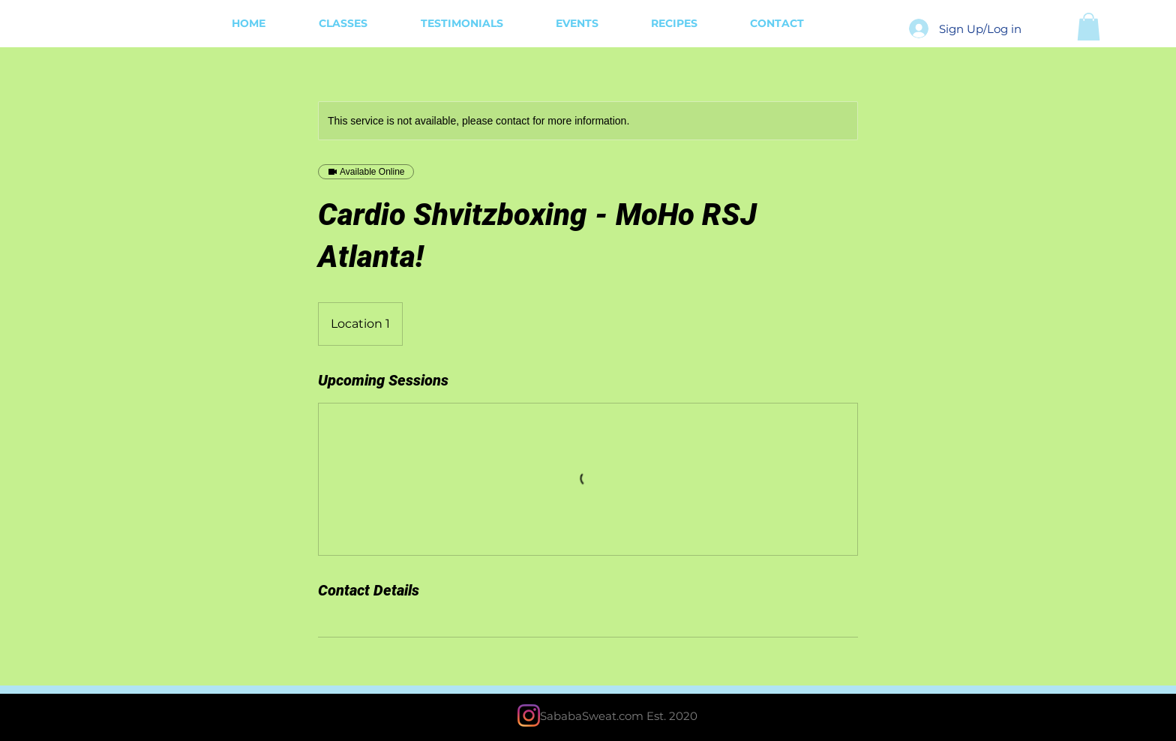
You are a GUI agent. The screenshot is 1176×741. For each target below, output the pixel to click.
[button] (1088, 26)
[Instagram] (529, 715)
